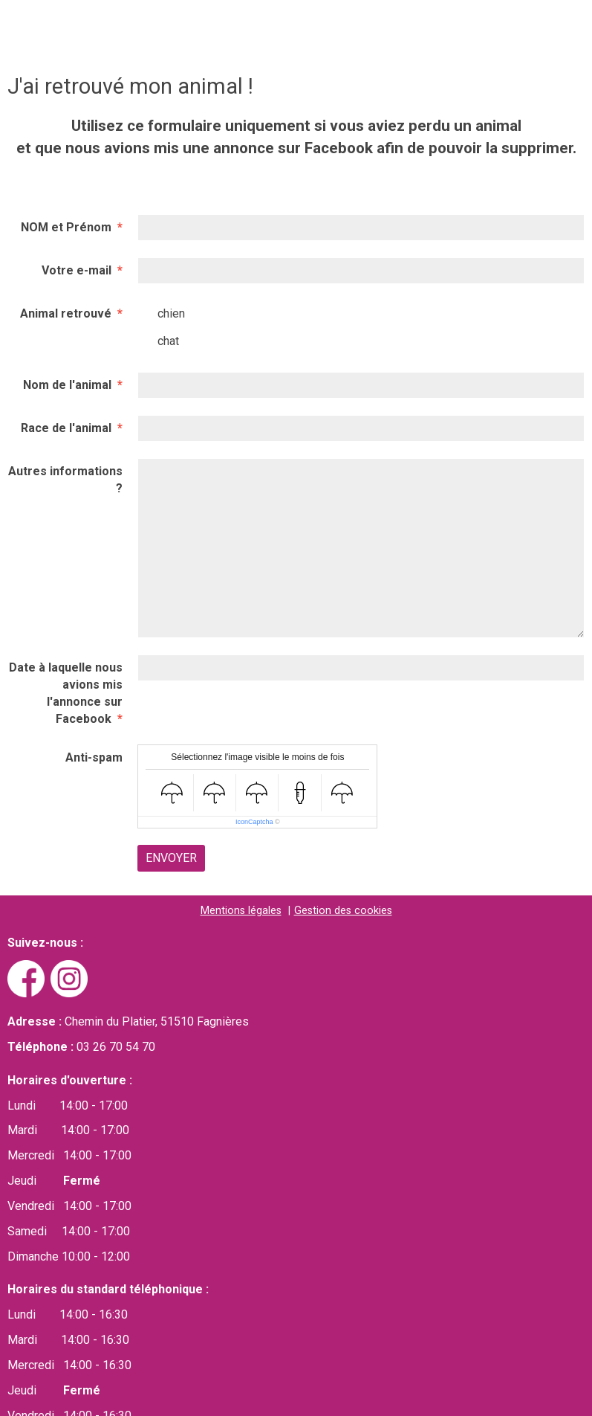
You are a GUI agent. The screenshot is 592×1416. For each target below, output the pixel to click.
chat (158, 341)
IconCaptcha (254, 822)
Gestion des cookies (343, 910)
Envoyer (171, 858)
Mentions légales (241, 910)
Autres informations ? (65, 479)
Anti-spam (94, 757)
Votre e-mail (76, 270)
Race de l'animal (66, 428)
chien (161, 314)
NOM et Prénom (66, 227)
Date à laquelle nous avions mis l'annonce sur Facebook (66, 693)
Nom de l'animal (67, 385)
